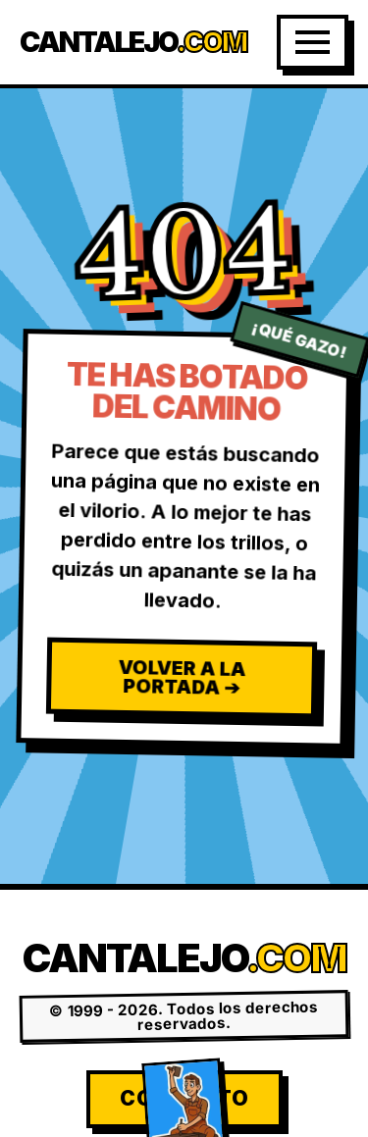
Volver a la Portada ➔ (181, 677)
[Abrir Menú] (312, 42)
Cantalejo (133, 42)
